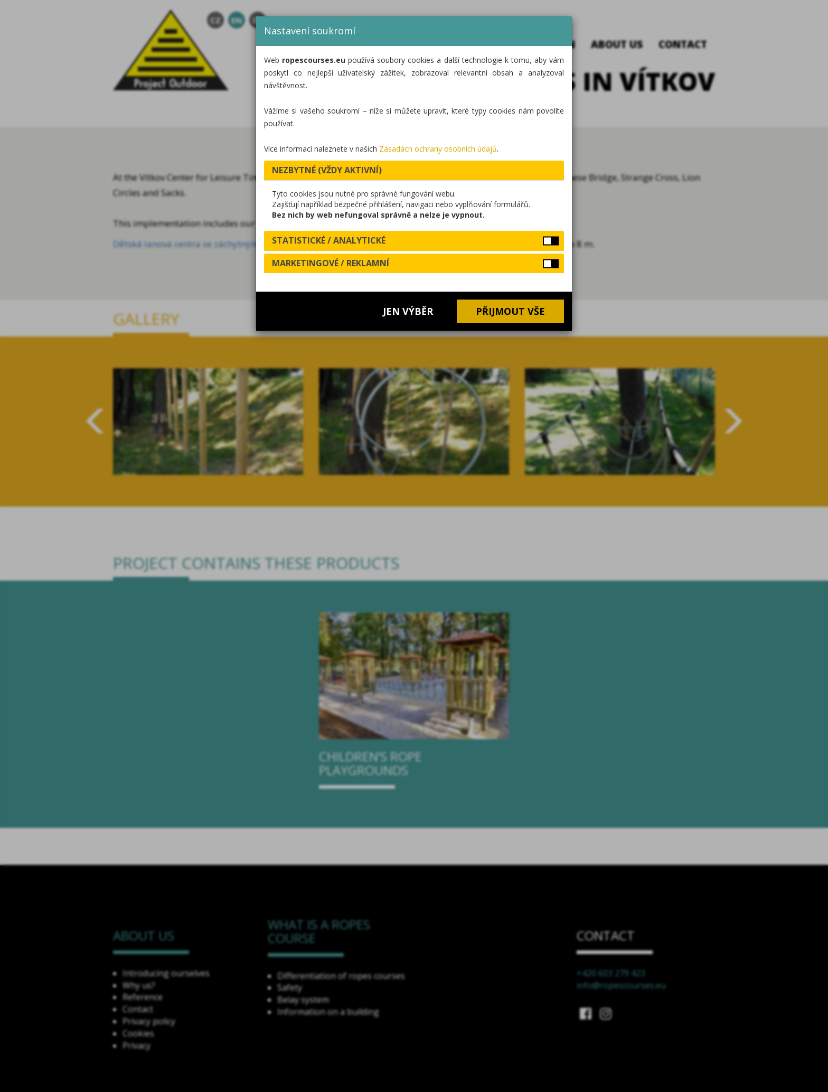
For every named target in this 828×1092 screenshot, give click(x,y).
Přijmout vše (510, 311)
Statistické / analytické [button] (328, 240)
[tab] (414, 171)
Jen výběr (408, 311)
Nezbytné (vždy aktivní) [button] (327, 170)
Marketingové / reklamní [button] (330, 263)
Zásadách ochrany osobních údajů (438, 149)
